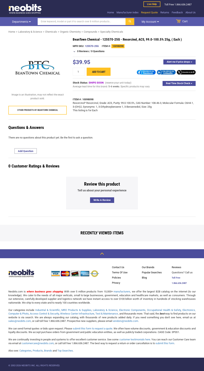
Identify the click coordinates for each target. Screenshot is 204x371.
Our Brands (148, 267)
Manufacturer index (127, 12)
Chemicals (51, 31)
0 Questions (98, 51)
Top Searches (65, 350)
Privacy (116, 282)
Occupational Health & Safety (164, 310)
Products (38, 350)
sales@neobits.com (19, 320)
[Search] (82, 21)
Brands (48, 350)
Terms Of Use (120, 272)
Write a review (102, 200)
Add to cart (98, 71)
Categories (25, 350)
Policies (116, 277)
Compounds (90, 31)
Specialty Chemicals (111, 31)
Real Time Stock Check (179, 83)
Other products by (37, 110)
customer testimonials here (134, 339)
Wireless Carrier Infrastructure (77, 313)
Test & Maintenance (106, 313)
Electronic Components (132, 310)
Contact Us (118, 267)
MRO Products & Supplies (76, 310)
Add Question (25, 151)
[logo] (25, 9)
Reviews (176, 267)
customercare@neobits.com (38, 343)
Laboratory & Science (30, 31)
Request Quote (149, 12)
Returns (164, 12)
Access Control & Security (44, 313)
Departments (21, 21)
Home (110, 12)
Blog (144, 277)
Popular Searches (152, 272)
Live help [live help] (152, 4)
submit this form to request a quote (92, 328)
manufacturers (122, 291)
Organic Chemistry (70, 31)
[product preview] (37, 67)
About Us (190, 12)
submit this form (165, 343)
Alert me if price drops (179, 61)
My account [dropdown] (150, 21)
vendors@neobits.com (125, 320)
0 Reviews (83, 51)
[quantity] (79, 72)
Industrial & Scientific (47, 310)
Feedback (177, 12)
